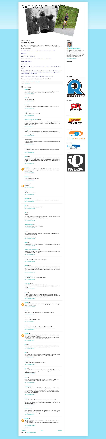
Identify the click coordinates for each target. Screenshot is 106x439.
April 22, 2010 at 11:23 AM (30, 254)
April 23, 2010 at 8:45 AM (29, 405)
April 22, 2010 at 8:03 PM (29, 348)
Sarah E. (26, 265)
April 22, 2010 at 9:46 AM (29, 201)
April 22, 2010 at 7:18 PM (29, 340)
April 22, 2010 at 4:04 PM (29, 329)
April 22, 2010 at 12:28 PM (30, 298)
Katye (26, 258)
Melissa (26, 325)
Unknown (26, 167)
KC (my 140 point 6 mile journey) (31, 119)
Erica (26, 377)
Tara (25, 205)
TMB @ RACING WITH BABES (74, 48)
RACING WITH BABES (43, 7)
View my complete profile (71, 58)
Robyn (26, 191)
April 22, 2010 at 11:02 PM (30, 382)
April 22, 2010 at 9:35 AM (29, 172)
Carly (26, 104)
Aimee (26, 292)
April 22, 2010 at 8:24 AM (29, 108)
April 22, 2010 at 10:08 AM (30, 208)
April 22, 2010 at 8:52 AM (29, 126)
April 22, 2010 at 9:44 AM (29, 194)
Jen (25, 231)
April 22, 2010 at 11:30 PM (30, 394)
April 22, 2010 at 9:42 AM (29, 187)
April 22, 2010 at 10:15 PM (30, 364)
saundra (26, 89)
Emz (25, 212)
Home (42, 430)
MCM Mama (27, 408)
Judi (25, 310)
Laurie (26, 156)
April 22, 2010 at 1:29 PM (29, 321)
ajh (25, 344)
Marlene (26, 176)
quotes (26, 83)
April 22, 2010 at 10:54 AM (30, 227)
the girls (28, 83)
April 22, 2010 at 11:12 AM (30, 238)
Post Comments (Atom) (31, 432)
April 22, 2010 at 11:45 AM (30, 279)
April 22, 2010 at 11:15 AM (30, 245)
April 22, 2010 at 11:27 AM (30, 261)
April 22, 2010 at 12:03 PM (30, 288)
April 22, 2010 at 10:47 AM (30, 220)
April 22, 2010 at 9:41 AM (29, 180)
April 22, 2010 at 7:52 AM (29, 101)
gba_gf (26, 112)
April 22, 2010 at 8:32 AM (29, 115)
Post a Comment (26, 427)
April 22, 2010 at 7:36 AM (29, 93)
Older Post (60, 430)
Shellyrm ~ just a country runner (31, 249)
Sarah (26, 242)
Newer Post (24, 430)
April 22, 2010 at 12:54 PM (30, 314)
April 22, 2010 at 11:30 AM (30, 272)
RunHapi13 (27, 130)
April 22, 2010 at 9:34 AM (29, 163)
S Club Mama (27, 283)
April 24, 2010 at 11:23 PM (30, 425)
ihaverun (26, 302)
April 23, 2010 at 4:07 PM (29, 414)
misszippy (27, 198)
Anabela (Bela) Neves (29, 276)
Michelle (26, 398)
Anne (26, 97)
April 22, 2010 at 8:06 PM (29, 357)
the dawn (26, 147)
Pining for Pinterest (29, 224)
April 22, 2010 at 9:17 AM (29, 144)
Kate (25, 368)
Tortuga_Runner (28, 386)
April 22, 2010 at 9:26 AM (29, 152)
